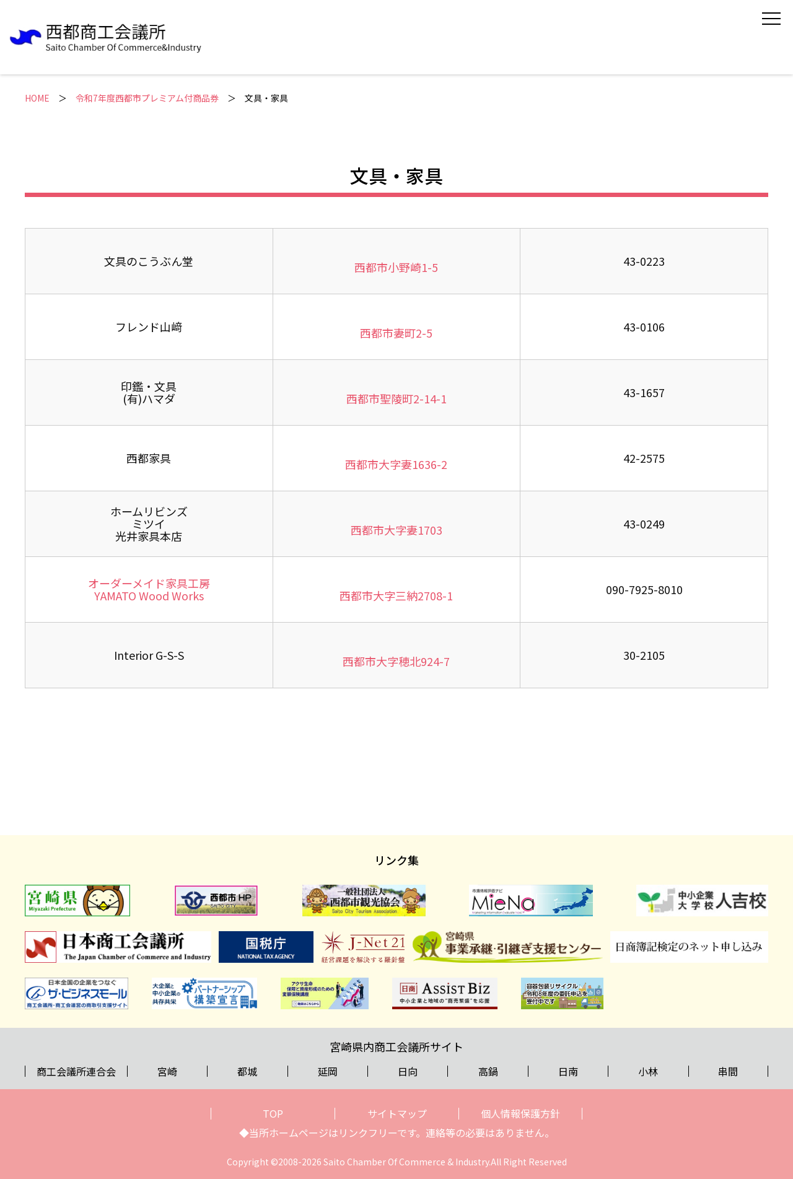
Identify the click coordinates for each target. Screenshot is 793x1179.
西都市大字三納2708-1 (396, 595)
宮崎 (167, 1071)
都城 (247, 1071)
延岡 (328, 1071)
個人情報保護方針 (520, 1113)
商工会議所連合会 (76, 1071)
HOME (37, 98)
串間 (728, 1071)
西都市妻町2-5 (396, 333)
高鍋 (488, 1071)
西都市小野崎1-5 (396, 267)
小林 (648, 1071)
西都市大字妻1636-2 (396, 464)
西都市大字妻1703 (396, 530)
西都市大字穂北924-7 (396, 661)
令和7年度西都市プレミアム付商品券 (147, 98)
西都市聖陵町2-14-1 (396, 398)
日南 (568, 1071)
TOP (273, 1113)
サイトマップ (397, 1113)
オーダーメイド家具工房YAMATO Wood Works (149, 589)
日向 (408, 1071)
